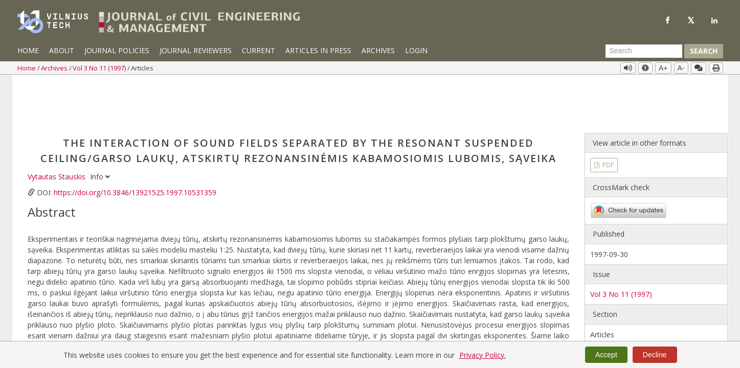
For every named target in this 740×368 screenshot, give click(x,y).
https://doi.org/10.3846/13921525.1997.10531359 (135, 144)
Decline (655, 355)
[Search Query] (644, 51)
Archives (378, 50)
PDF (607, 116)
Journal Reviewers (196, 50)
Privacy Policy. (482, 355)
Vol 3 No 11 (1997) (100, 68)
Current (258, 50)
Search (703, 51)
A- (681, 68)
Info (100, 128)
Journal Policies (116, 50)
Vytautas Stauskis (57, 128)
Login (416, 50)
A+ (663, 68)
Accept (606, 355)
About (61, 50)
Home (28, 50)
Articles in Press (318, 50)
